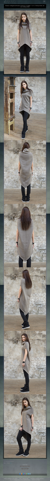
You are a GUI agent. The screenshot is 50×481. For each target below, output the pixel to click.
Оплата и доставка (36, 479)
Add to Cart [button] (25, 468)
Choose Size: (25, 464)
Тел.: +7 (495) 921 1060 (24, 478)
